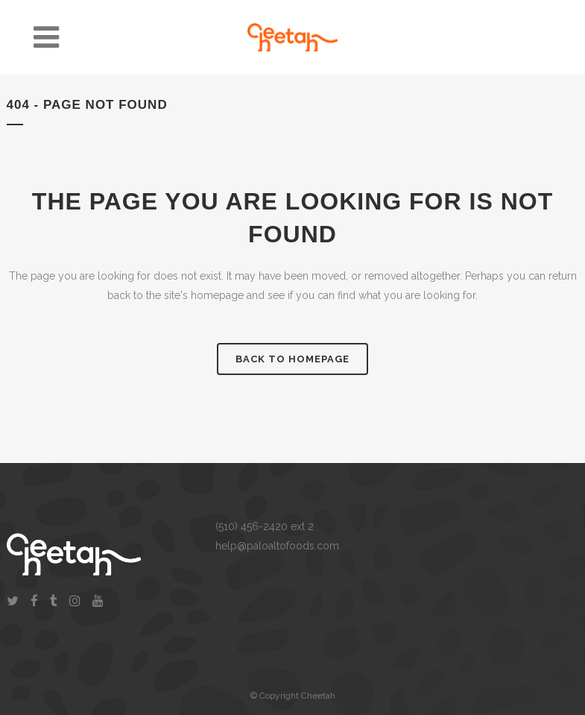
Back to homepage (292, 359)
